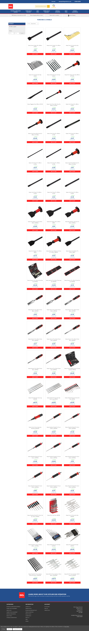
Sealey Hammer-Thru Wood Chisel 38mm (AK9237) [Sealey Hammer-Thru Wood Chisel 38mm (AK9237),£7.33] (35, 310)
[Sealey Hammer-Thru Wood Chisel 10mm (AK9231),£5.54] (35, 359)
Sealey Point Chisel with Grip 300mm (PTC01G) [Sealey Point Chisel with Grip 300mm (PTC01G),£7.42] (72, 75)
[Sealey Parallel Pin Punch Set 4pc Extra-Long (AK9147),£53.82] (53, 388)
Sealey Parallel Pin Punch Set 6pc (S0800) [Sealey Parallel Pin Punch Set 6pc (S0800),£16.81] (53, 75)
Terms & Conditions (29, 612)
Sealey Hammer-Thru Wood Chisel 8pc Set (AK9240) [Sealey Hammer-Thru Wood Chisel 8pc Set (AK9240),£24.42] (35, 281)
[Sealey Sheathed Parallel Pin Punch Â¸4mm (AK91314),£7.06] (35, 476)
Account (52, 1)
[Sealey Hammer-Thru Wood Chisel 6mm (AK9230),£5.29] (53, 359)
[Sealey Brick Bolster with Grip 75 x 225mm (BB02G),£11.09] (72, 212)
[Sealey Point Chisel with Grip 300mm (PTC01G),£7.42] (72, 65)
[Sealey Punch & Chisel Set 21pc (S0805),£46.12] (72, 36)
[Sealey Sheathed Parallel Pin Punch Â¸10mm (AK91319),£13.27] (53, 417)
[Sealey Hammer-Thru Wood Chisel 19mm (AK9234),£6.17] (35, 329)
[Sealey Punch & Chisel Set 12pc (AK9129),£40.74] (72, 505)
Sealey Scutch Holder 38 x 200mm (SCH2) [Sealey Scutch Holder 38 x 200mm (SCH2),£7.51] (35, 46)
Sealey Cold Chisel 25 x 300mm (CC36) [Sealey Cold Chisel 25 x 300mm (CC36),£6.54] (53, 134)
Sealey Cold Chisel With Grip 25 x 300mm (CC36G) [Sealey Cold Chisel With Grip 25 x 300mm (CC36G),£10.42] (35, 134)
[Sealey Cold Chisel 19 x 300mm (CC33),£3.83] (53, 153)
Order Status (47, 610)
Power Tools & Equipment (29, 11)
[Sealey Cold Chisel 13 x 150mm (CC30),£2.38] (72, 182)
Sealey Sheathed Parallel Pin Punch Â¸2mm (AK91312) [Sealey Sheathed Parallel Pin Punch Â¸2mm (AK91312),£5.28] (72, 487)
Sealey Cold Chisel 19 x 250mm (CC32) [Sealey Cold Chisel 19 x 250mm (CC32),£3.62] (35, 193)
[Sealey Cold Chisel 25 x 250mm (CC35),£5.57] (72, 124)
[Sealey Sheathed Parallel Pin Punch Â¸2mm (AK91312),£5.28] (72, 476)
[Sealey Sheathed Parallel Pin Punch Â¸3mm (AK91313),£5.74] (53, 476)
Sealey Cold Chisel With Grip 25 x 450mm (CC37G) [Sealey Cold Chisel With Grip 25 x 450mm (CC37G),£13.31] (54, 105)
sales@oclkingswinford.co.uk (64, 1)
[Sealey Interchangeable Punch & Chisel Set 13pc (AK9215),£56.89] (72, 359)
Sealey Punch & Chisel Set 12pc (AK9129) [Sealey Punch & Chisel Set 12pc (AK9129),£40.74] (72, 516)
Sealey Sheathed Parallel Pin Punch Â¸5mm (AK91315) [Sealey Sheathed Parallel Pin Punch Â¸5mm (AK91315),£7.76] (72, 457)
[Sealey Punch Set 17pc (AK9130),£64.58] (53, 505)
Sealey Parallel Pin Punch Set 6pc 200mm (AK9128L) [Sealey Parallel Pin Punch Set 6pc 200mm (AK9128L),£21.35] (35, 545)
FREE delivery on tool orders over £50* (17, 15)
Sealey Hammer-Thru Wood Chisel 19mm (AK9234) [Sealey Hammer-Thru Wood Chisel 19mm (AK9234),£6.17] (35, 340)
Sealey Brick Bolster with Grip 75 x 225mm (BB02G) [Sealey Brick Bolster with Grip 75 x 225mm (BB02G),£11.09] (72, 222)
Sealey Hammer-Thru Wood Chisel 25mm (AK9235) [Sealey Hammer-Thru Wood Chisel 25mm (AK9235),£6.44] (72, 310)
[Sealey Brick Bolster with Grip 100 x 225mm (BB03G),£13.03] (35, 212)
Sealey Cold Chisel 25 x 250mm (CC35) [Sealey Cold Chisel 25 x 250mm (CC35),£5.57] (72, 134)
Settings (3, 629)
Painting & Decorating (57, 11)
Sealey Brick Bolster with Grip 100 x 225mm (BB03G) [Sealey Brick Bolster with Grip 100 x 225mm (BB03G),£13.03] (35, 222)
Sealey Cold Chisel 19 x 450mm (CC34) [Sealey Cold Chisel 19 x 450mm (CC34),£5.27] (35, 164)
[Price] (17, 31)
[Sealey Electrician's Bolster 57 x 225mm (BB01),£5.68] (72, 241)
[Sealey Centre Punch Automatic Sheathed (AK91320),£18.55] (35, 417)
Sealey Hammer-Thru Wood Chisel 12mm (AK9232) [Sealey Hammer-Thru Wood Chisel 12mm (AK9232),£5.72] (72, 340)
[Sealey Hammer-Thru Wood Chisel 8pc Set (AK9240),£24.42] (35, 271)
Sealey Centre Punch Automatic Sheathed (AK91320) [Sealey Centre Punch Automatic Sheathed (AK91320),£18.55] (35, 428)
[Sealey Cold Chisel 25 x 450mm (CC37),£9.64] (72, 94)
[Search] (48, 6)
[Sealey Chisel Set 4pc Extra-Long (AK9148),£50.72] (35, 388)
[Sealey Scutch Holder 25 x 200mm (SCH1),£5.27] (53, 36)
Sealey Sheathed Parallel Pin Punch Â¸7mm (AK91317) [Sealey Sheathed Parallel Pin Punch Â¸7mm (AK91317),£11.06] (35, 457)
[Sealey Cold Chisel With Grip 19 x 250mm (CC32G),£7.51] (72, 153)
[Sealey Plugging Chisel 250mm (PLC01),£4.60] (35, 94)
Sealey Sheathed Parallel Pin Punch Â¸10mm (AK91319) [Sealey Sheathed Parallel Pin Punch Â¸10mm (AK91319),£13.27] (54, 428)
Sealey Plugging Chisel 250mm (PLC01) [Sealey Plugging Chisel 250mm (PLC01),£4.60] (35, 104)
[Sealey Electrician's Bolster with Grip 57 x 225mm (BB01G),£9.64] (53, 241)
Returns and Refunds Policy (31, 610)
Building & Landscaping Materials (16, 11)
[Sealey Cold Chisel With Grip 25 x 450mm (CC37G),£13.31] (53, 94)
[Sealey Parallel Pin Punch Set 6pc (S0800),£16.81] (53, 65)
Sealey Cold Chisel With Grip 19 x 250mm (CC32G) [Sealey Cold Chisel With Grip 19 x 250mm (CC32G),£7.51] (72, 164)
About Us (27, 617)
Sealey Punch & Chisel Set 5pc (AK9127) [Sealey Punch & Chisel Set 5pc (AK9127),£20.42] (72, 545)
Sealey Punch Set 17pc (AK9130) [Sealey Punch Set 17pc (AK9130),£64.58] (53, 515)
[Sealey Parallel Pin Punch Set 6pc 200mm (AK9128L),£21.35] (35, 535)
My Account (47, 606)
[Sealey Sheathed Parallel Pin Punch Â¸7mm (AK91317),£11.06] (35, 447)
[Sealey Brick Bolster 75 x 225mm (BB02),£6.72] (35, 241)
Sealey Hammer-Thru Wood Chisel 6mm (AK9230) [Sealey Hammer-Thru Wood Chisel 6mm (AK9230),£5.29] (54, 369)
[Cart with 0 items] (80, 6)
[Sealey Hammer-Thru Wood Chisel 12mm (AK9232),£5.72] (72, 329)
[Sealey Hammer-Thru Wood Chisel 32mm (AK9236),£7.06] (53, 300)
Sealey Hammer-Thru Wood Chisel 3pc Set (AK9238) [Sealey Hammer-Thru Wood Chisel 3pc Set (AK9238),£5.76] (72, 281)
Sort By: (29, 23)
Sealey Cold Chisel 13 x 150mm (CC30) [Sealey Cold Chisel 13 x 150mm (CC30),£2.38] (72, 193)
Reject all (9, 629)
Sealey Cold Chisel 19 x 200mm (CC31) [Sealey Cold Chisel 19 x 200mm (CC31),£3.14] (53, 193)
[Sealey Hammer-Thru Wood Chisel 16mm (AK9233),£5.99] (53, 329)
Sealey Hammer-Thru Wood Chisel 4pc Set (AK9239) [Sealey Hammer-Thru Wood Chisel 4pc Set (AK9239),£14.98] (53, 281)
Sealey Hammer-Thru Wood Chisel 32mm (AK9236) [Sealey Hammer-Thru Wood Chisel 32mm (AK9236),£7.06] (54, 310)
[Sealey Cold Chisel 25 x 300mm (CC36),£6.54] (53, 124)
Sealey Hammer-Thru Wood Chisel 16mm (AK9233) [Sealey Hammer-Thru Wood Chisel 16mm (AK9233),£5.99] (54, 340)
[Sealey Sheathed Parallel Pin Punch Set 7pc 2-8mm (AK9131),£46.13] (35, 505)
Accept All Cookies (17, 629)
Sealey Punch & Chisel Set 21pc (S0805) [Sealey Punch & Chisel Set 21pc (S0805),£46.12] (72, 46)
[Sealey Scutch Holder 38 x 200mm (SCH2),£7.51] (35, 36)
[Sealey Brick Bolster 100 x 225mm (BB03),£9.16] (53, 212)
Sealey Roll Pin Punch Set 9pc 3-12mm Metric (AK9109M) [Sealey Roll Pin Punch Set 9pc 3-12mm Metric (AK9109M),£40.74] (53, 575)
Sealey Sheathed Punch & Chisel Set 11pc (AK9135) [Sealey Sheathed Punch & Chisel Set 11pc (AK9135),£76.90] (72, 399)
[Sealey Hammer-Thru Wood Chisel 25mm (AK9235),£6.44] (72, 300)
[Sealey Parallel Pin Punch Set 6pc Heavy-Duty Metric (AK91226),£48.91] (35, 564)
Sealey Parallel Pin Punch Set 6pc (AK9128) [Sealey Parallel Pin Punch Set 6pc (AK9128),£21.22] (53, 545)
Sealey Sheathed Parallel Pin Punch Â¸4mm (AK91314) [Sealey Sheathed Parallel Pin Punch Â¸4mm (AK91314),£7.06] (35, 487)
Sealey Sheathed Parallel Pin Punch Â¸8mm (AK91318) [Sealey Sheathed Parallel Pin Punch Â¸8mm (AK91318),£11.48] (72, 428)
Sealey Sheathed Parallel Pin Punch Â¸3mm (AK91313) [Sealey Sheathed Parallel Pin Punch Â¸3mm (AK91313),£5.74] (54, 487)
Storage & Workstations (75, 11)
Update (22, 33)
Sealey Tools (66, 11)
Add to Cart (35, 83)
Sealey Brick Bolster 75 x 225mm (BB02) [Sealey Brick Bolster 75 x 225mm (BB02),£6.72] (35, 252)
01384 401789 (77, 1)
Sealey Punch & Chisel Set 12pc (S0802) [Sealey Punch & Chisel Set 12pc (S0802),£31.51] (35, 75)
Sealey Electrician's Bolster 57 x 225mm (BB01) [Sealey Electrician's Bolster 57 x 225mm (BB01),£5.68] (72, 252)
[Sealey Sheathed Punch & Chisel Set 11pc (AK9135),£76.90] (72, 388)
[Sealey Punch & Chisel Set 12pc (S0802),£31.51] (35, 65)
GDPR (27, 619)
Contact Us (28, 606)
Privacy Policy (66, 626)
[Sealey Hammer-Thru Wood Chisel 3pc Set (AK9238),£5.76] (72, 271)
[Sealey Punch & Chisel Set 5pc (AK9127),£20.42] (72, 535)
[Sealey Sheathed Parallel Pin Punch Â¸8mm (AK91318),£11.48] (72, 417)
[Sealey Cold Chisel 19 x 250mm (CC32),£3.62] (35, 182)
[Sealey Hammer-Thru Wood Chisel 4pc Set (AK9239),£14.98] (53, 271)
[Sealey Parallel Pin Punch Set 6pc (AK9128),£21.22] (53, 535)
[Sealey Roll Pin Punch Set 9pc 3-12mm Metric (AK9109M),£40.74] (53, 564)
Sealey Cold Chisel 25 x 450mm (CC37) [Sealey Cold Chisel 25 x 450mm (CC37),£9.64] (72, 105)
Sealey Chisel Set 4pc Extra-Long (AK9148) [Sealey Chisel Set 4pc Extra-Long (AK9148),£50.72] (35, 399)
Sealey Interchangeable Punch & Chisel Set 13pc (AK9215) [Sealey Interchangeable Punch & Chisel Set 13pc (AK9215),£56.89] (72, 369)
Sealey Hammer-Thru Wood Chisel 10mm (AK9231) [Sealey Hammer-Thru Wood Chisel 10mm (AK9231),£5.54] (35, 369)
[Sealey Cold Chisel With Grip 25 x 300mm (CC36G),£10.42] (35, 124)
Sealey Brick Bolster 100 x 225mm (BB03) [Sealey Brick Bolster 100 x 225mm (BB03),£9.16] (53, 222)
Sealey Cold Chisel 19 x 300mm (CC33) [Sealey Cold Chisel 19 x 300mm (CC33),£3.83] (53, 164)
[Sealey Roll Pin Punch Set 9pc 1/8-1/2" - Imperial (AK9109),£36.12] (72, 564)
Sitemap (27, 621)
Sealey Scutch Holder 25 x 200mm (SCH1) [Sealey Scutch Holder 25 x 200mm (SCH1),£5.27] (54, 46)
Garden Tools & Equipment (46, 11)
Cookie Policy (28, 615)
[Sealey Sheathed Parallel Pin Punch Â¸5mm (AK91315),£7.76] (72, 447)
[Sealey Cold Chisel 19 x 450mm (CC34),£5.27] (35, 153)
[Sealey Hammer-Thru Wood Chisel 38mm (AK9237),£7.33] (35, 300)
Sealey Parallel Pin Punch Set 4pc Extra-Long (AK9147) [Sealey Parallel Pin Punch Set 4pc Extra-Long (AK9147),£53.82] (53, 399)
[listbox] (35, 24)
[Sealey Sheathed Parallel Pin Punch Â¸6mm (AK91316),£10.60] (53, 447)
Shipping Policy (29, 608)
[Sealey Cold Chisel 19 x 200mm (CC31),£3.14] (53, 182)
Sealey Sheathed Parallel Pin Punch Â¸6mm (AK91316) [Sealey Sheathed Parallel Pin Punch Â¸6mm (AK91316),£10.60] (54, 457)
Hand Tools (37, 11)
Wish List (46, 608)
